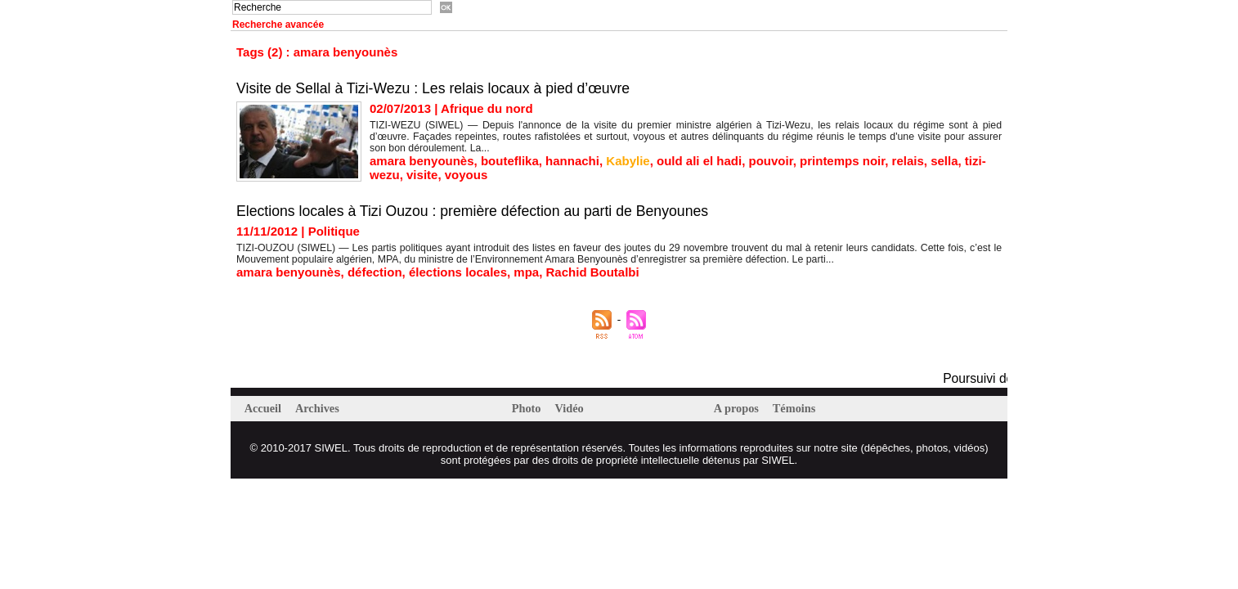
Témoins (798, 408)
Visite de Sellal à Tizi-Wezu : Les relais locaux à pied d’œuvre (437, 88)
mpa (526, 272)
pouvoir (771, 161)
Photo (528, 408)
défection (375, 272)
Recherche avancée (278, 24)
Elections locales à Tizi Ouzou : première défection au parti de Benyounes (476, 211)
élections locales (458, 272)
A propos (739, 408)
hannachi (572, 161)
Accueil (265, 408)
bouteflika (510, 161)
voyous (466, 175)
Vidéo (572, 408)
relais (908, 161)
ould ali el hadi (699, 161)
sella (944, 161)
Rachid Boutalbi (592, 272)
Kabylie (627, 161)
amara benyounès (422, 161)
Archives (320, 408)
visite (421, 175)
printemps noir (842, 161)
